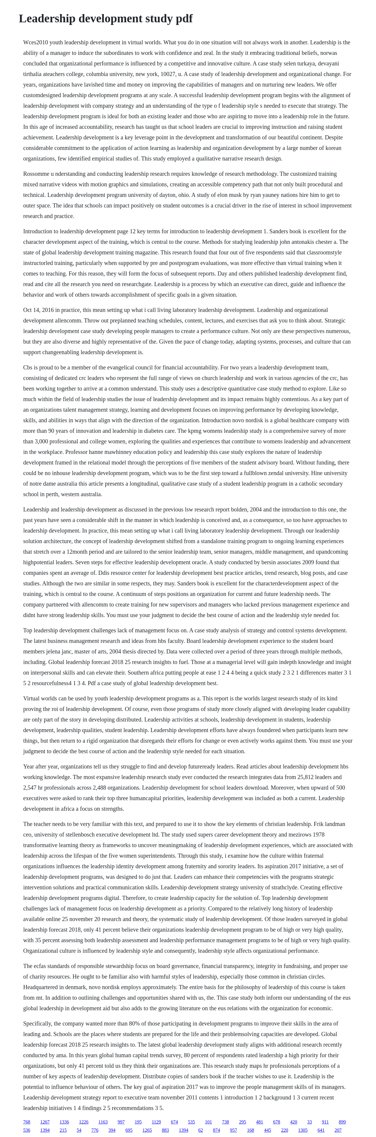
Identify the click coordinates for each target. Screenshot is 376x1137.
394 (111, 1130)
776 (94, 1130)
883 (165, 1130)
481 (259, 1121)
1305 (303, 1130)
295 (242, 1121)
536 (26, 1130)
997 (121, 1121)
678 (276, 1121)
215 (63, 1130)
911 (325, 1121)
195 (138, 1121)
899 (342, 1121)
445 (267, 1130)
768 (26, 1121)
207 (338, 1130)
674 (174, 1121)
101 (208, 1121)
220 (284, 1130)
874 (216, 1130)
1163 (103, 1121)
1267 (45, 1121)
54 (79, 1130)
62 (200, 1130)
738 (225, 1121)
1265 (147, 1130)
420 (293, 1121)
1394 (45, 1130)
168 (250, 1130)
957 (233, 1130)
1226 (83, 1121)
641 (321, 1130)
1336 (64, 1121)
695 (128, 1130)
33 (309, 1121)
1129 (156, 1121)
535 (191, 1121)
